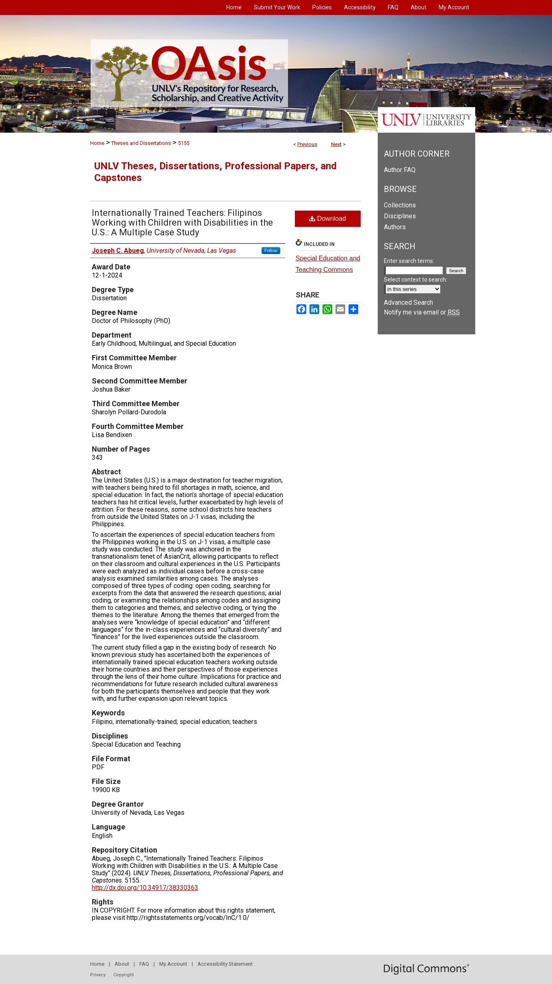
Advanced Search (408, 302)
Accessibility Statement (225, 964)
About (122, 964)
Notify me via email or (422, 312)
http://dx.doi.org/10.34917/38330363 (145, 887)
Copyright (123, 975)
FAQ (144, 964)
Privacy (98, 975)
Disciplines (400, 216)
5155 (183, 143)
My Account (173, 964)
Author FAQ (400, 170)
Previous (307, 144)
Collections (400, 205)
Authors (395, 227)
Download (327, 218)
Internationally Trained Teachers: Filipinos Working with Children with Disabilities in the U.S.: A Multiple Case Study (182, 222)
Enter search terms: (409, 261)
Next (336, 144)
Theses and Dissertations (141, 143)
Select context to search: (415, 279)
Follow (270, 250)
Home (97, 143)
